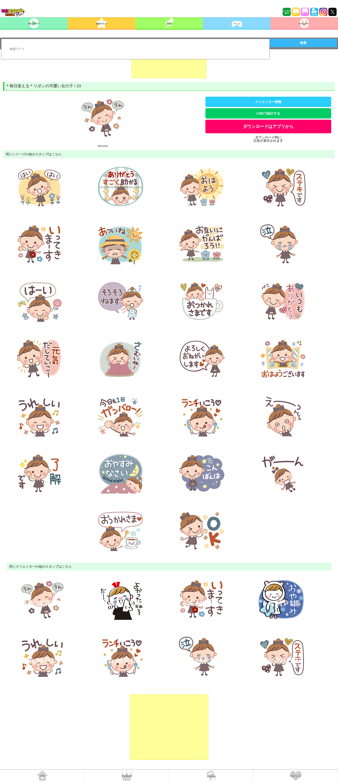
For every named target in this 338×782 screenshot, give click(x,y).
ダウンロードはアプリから (268, 126)
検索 (303, 43)
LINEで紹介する (268, 113)
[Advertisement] (169, 66)
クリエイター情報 (268, 102)
